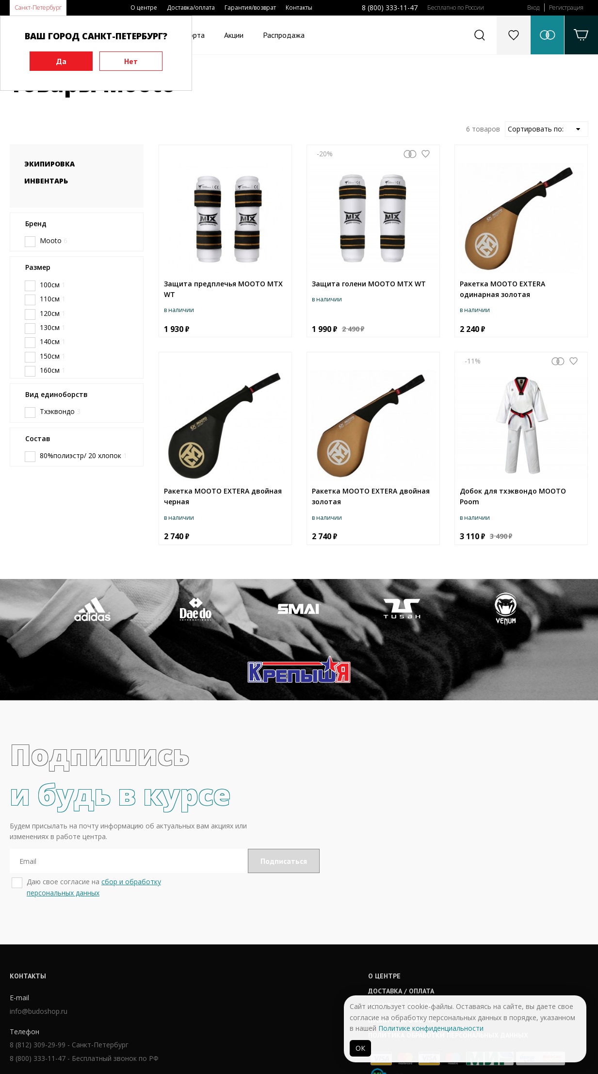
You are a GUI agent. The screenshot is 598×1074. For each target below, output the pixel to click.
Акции (233, 35)
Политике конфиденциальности (431, 1028)
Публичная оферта (274, 961)
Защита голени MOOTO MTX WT (369, 283)
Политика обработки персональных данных (321, 975)
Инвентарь (46, 180)
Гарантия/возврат (250, 7)
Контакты (299, 7)
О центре (143, 7)
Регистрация (566, 7)
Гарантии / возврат (275, 946)
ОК (360, 1048)
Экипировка (49, 163)
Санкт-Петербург (38, 7)
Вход (533, 7)
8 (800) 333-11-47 (390, 7)
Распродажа (284, 35)
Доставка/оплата (191, 7)
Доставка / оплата (274, 931)
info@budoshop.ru (38, 952)
